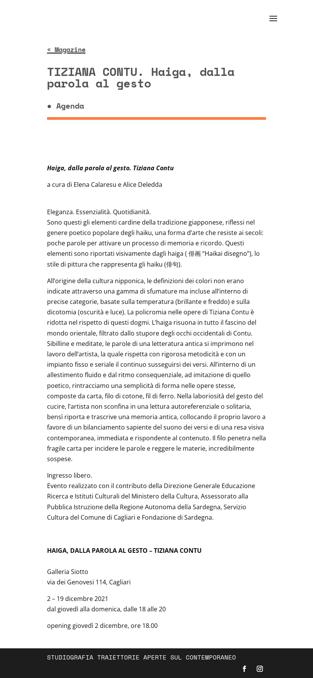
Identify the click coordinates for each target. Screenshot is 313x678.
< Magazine (66, 49)
